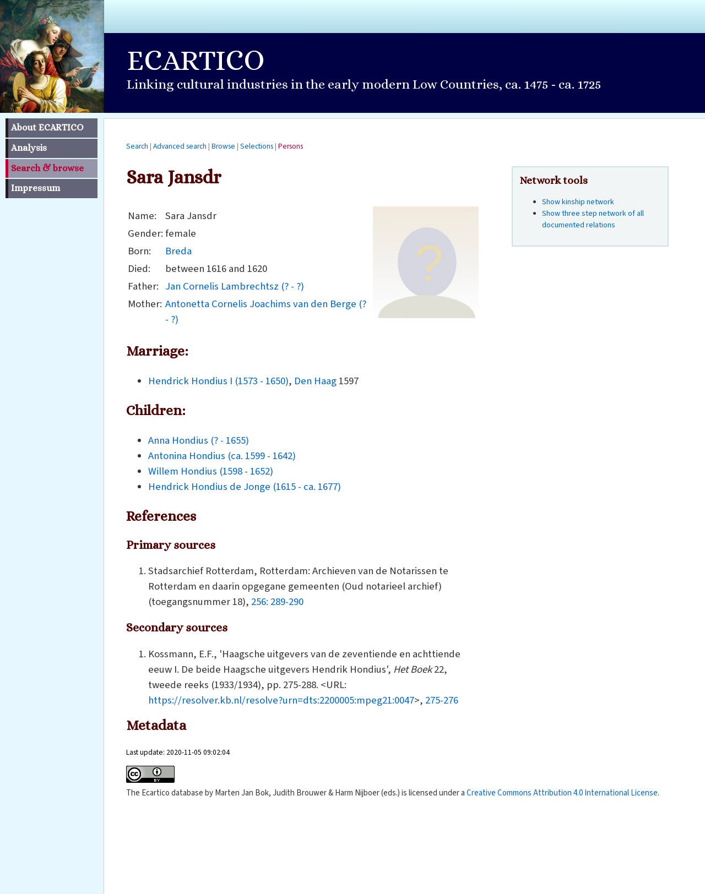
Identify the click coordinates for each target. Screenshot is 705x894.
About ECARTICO (47, 127)
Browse (223, 146)
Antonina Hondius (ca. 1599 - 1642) (222, 456)
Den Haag (315, 381)
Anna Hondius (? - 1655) (198, 440)
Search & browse (47, 168)
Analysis (29, 148)
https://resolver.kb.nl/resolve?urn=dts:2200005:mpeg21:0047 (281, 700)
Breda (178, 251)
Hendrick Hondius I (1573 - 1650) (218, 381)
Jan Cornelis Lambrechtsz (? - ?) (234, 286)
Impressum (35, 188)
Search (137, 146)
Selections (256, 146)
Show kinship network (578, 202)
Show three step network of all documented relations (593, 219)
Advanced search (180, 146)
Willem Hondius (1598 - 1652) (210, 471)
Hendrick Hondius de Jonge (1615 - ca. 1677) (244, 486)
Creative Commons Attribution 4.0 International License (562, 793)
